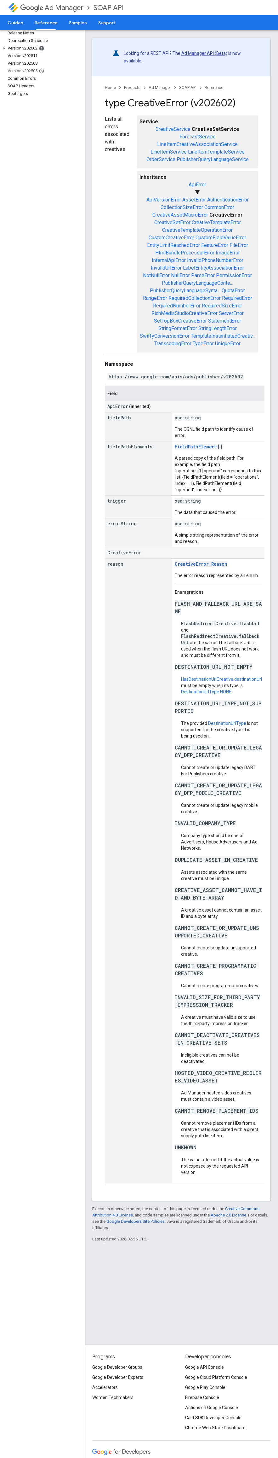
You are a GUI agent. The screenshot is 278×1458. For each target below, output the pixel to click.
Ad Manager (51, 7)
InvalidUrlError (166, 268)
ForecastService (197, 137)
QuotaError (233, 291)
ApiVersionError (163, 200)
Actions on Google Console (211, 1407)
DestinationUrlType (227, 723)
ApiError (197, 185)
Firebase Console (202, 1397)
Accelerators (105, 1387)
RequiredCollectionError (194, 298)
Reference (214, 87)
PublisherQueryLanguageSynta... (185, 291)
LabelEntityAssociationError (213, 268)
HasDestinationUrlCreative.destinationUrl (221, 679)
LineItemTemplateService (216, 152)
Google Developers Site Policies (135, 1221)
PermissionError (234, 275)
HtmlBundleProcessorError (184, 253)
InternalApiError (169, 260)
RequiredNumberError (177, 306)
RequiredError (237, 298)
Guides (15, 23)
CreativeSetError (172, 222)
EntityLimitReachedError (173, 245)
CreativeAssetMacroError (180, 215)
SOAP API (109, 7)
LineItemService (168, 152)
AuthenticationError (228, 200)
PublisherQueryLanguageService (213, 159)
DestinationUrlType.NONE (206, 691)
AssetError (194, 200)
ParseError (203, 275)
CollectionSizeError (182, 207)
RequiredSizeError (222, 306)
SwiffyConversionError (165, 336)
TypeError (203, 344)
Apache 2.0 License (228, 1215)
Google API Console (204, 1367)
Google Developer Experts (117, 1377)
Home (110, 87)
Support (107, 23)
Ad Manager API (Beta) (204, 53)
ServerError (231, 313)
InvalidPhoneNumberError (215, 260)
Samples (78, 23)
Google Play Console (205, 1387)
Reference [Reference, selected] (46, 23)
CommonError (219, 207)
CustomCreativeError (171, 238)
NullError (180, 275)
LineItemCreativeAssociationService (197, 144)
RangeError (155, 298)
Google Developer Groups (117, 1367)
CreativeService (173, 129)
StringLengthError (217, 328)
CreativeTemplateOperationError (197, 230)
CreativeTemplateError (216, 222)
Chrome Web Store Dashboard (215, 1427)
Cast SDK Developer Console (213, 1417)
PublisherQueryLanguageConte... (197, 283)
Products (132, 87)
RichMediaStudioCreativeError (184, 313)
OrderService (160, 159)
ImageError (228, 253)
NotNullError (156, 275)
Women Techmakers (112, 1397)
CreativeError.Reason (201, 564)
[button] (41, 48)
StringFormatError (177, 328)
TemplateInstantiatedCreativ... (223, 336)
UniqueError (228, 344)
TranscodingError (172, 344)
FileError (239, 245)
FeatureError (214, 245)
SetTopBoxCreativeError (180, 321)
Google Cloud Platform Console (216, 1377)
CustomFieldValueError (221, 238)
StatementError (224, 321)
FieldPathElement (196, 447)
